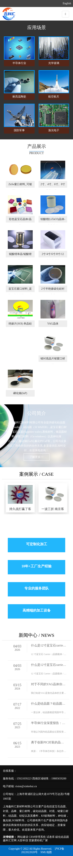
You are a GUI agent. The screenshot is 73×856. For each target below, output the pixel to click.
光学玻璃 (53, 63)
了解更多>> (37, 457)
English (67, 3)
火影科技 (22, 840)
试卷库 (51, 836)
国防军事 (19, 130)
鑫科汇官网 (10, 840)
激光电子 (53, 130)
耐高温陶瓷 (19, 96)
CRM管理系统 (37, 836)
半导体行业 (19, 63)
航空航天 (53, 96)
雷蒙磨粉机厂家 (38, 840)
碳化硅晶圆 (62, 836)
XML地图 (46, 852)
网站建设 (22, 836)
